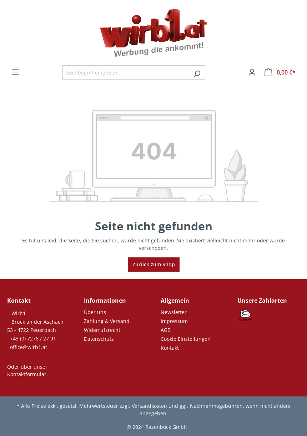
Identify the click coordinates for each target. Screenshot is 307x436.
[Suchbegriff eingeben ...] (125, 72)
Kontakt (170, 347)
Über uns (95, 312)
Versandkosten (149, 405)
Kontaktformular (26, 374)
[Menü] (15, 72)
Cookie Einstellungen (186, 338)
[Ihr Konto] (252, 72)
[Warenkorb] (280, 72)
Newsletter (174, 312)
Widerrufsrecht (102, 330)
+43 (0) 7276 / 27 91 (33, 338)
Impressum (174, 321)
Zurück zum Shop (153, 264)
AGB (166, 330)
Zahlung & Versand (107, 321)
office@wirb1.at (28, 347)
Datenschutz (99, 338)
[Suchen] (196, 72)
